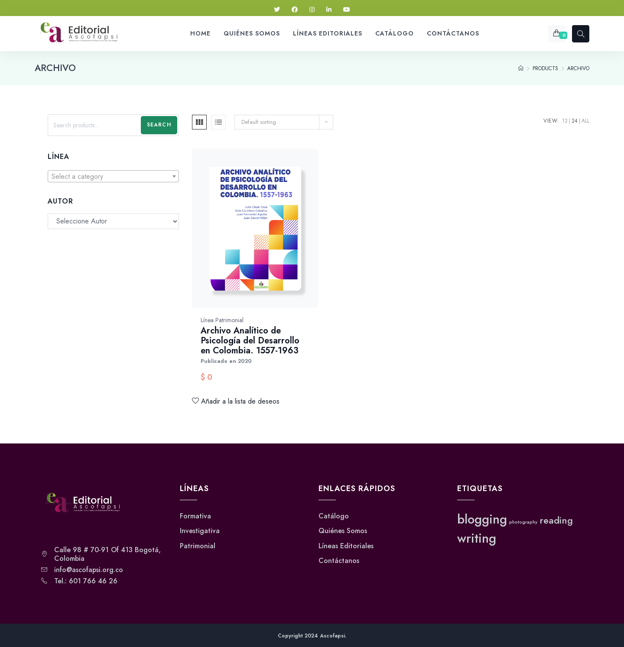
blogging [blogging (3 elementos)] (482, 519)
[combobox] (113, 176)
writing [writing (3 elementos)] (476, 538)
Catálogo (333, 516)
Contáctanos (338, 561)
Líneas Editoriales (346, 546)
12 (565, 121)
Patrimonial (197, 546)
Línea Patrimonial (222, 320)
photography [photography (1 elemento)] (523, 522)
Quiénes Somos (342, 531)
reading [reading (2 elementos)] (556, 520)
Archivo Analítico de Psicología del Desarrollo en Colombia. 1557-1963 (250, 341)
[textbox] (113, 177)
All (585, 121)
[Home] (520, 68)
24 (575, 121)
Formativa (195, 516)
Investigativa (200, 531)
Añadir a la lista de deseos (236, 401)
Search (159, 125)
